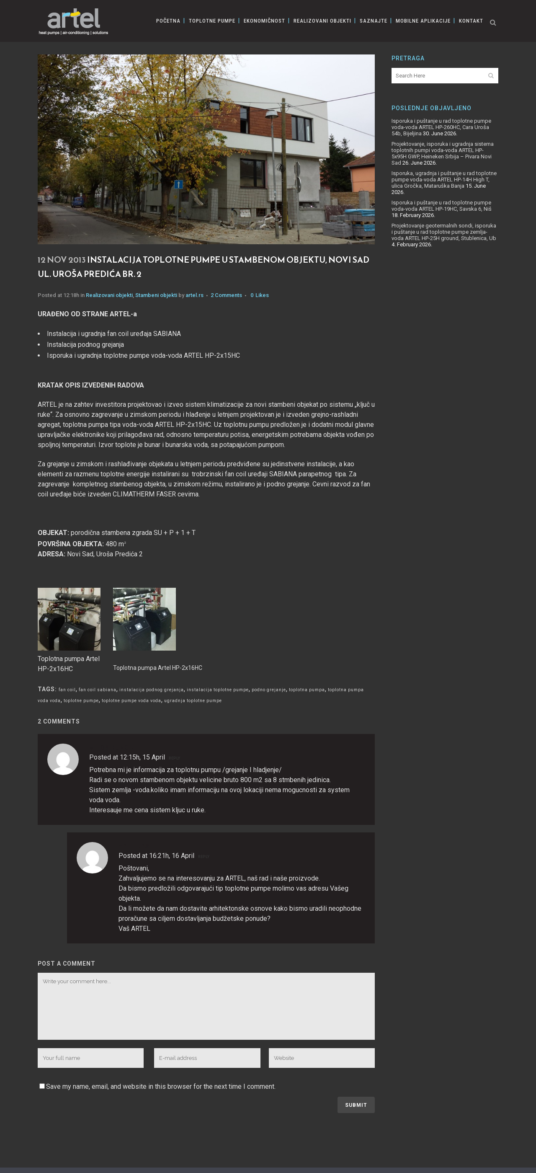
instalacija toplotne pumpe (218, 689)
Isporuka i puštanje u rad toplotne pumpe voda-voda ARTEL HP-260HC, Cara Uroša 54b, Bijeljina (441, 127)
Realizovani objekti (109, 295)
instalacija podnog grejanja (151, 689)
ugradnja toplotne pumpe (193, 700)
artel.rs (195, 295)
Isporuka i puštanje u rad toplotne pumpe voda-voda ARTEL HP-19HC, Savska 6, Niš (442, 205)
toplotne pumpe (81, 700)
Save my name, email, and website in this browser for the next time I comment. (161, 1086)
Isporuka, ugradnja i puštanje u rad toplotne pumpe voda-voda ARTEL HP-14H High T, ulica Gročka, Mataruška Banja (444, 179)
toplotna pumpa (307, 689)
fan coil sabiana (97, 689)
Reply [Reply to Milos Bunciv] (174, 758)
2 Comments (226, 295)
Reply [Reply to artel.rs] (203, 857)
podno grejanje (269, 689)
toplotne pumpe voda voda (131, 700)
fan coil (67, 689)
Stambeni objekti (156, 295)
